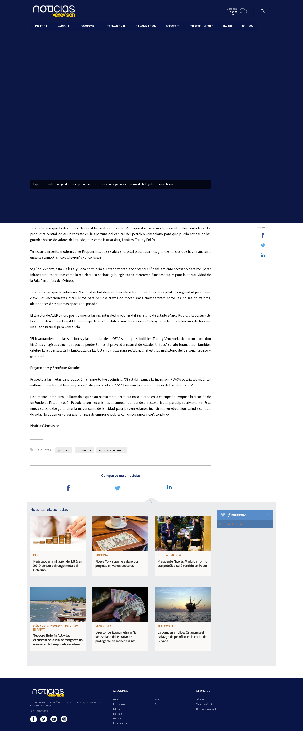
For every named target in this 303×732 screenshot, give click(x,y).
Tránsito (200, 700)
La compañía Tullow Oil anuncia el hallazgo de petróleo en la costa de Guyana (182, 638)
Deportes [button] (172, 25)
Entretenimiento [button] (201, 25)
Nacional (117, 700)
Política (116, 710)
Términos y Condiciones (206, 705)
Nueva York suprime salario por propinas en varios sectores (116, 564)
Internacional (119, 705)
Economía (36, 35)
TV (156, 705)
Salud (157, 700)
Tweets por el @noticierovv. (231, 525)
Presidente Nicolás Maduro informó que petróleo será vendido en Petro (182, 564)
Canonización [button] (146, 25)
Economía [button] (88, 25)
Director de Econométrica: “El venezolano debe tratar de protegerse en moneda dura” (115, 638)
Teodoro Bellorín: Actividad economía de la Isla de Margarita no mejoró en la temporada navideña (58, 641)
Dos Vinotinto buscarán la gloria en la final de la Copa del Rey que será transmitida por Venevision (248, 129)
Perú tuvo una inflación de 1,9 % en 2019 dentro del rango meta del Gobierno (57, 567)
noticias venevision (111, 451)
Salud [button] (227, 25)
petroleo (64, 451)
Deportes (117, 719)
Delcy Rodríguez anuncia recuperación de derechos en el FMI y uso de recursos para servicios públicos (248, 172)
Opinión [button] (247, 25)
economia (84, 451)
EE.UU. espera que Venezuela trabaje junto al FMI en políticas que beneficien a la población (247, 105)
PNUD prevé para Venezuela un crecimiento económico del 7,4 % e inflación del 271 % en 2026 (249, 195)
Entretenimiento (121, 724)
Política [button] (41, 25)
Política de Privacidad (206, 710)
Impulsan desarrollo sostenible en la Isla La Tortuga (245, 150)
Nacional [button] (64, 25)
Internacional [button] (115, 25)
